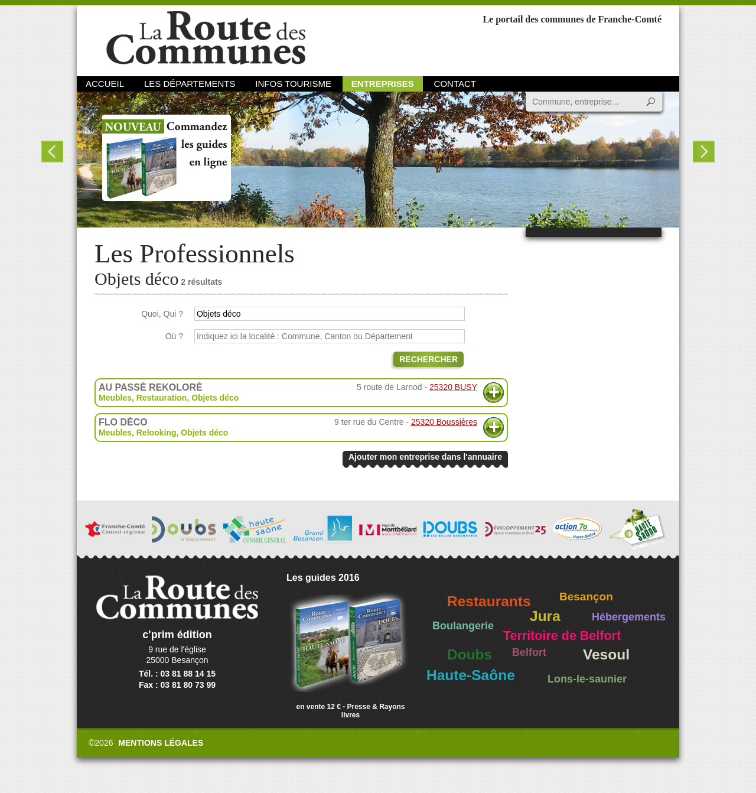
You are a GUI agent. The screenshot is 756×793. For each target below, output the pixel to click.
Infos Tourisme (293, 84)
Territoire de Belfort (562, 636)
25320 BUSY (453, 387)
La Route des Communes (205, 38)
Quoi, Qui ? (162, 313)
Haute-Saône (470, 675)
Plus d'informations (493, 392)
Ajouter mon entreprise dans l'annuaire (425, 457)
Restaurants (489, 601)
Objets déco (215, 397)
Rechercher (428, 359)
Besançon (586, 596)
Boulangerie (463, 626)
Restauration (161, 397)
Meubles (115, 397)
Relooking (156, 432)
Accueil (105, 84)
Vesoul (606, 654)
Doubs (469, 654)
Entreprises (382, 84)
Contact (455, 84)
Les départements (189, 84)
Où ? (174, 336)
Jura (545, 616)
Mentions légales (160, 743)
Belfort (529, 652)
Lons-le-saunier (587, 679)
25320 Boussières (444, 422)
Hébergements (629, 617)
